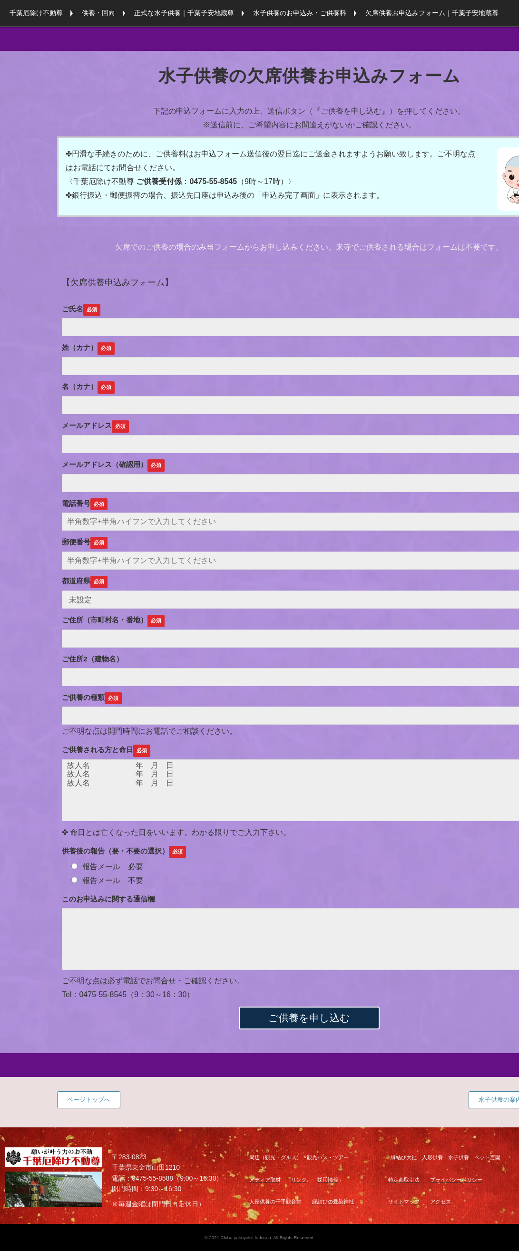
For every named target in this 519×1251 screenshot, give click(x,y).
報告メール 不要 (107, 880)
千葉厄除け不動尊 (36, 13)
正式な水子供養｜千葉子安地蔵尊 (184, 13)
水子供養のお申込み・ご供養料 (299, 13)
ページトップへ (88, 1099)
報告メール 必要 (107, 867)
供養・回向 (98, 13)
